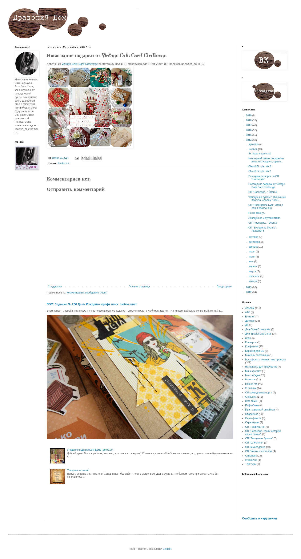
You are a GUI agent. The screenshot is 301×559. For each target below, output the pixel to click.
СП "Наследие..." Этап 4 (262, 192)
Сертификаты (253, 418)
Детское (250, 320)
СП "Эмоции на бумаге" (259, 438)
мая (251, 261)
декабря (254, 144)
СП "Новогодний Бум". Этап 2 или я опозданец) (265, 206)
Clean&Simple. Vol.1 (259, 171)
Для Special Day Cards (258, 333)
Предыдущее (224, 286)
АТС (247, 312)
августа (253, 246)
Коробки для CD (254, 350)
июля (252, 251)
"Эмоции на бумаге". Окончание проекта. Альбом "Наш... (267, 199)
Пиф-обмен (252, 405)
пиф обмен (251, 401)
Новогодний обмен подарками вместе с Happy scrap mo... (266, 160)
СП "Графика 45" (255, 426)
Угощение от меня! (78, 470)
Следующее (55, 286)
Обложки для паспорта (258, 392)
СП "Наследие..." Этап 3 (262, 222)
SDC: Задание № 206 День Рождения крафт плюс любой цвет (92, 304)
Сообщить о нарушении (259, 518)
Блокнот (250, 316)
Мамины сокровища (257, 355)
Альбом (249, 308)
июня (252, 256)
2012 (249, 292)
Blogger (167, 548)
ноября (253, 149)
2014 (249, 140)
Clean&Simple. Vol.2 (259, 166)
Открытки (250, 396)
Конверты (251, 342)
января (253, 281)
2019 (249, 115)
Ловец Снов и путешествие (264, 217)
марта (253, 271)
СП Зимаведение (255, 447)
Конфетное (63, 163)
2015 (249, 135)
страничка (251, 459)
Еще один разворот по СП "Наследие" (263, 178)
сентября (255, 241)
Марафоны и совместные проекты (265, 359)
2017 (249, 125)
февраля (254, 276)
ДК (246, 325)
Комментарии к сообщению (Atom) (87, 292)
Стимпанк (251, 455)
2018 (249, 120)
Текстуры (250, 464)
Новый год (251, 383)
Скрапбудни (252, 422)
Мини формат (253, 371)
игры (248, 338)
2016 (249, 130)
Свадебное (251, 414)
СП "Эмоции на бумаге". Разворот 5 (262, 229)
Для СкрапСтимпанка (257, 329)
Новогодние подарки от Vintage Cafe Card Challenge (266, 186)
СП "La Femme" (254, 442)
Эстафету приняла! (259, 153)
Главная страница (139, 286)
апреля (253, 266)
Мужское (250, 379)
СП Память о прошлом (258, 451)
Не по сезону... (256, 212)
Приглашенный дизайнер (260, 409)
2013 (249, 287)
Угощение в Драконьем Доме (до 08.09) (90, 449)
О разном (250, 388)
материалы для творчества (261, 366)
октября (254, 236)
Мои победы (252, 375)
